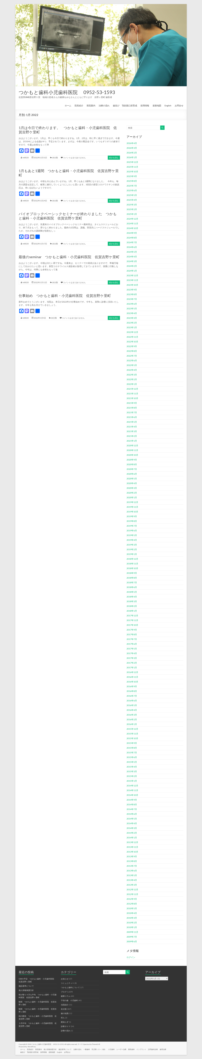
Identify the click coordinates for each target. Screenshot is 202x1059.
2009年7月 (132, 936)
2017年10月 (132, 625)
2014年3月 (132, 828)
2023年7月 (132, 299)
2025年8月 (132, 181)
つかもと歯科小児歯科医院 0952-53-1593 (67, 92)
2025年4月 (132, 200)
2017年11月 (132, 620)
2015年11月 (132, 733)
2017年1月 (132, 667)
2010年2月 (132, 922)
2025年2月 (132, 209)
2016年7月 (132, 695)
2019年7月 (132, 525)
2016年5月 (132, 705)
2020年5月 (132, 478)
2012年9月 (132, 899)
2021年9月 (132, 403)
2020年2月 (132, 492)
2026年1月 (132, 157)
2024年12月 (132, 218)
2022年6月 (132, 360)
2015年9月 (132, 743)
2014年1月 (132, 837)
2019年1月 (132, 554)
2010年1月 (132, 927)
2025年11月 (132, 166)
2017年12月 (132, 615)
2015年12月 (132, 729)
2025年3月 (132, 204)
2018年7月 (132, 582)
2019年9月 (132, 516)
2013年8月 (132, 861)
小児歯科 (114, 1049)
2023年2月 (132, 322)
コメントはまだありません (74, 157)
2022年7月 (132, 355)
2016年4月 (132, 710)
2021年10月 (132, 398)
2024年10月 (132, 228)
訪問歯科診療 (157, 1049)
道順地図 (157, 105)
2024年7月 (132, 242)
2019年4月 (132, 540)
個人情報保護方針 (26, 990)
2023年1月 (132, 327)
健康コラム (65, 996)
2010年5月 (132, 908)
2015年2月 (132, 776)
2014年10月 (132, 795)
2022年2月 (132, 379)
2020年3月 (132, 488)
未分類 (55, 157)
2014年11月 (132, 790)
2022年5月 (132, 365)
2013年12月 (132, 842)
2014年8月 (132, 804)
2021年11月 (132, 393)
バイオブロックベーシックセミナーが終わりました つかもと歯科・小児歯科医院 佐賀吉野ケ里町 (68, 216)
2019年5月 (132, 535)
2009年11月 (132, 932)
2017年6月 (132, 644)
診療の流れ (65, 1030)
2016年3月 (132, 714)
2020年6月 (132, 473)
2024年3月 (132, 261)
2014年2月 (132, 832)
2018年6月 (132, 587)
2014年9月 (132, 799)
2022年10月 (132, 341)
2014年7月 (132, 809)
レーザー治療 (125, 1049)
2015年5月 (132, 762)
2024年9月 (132, 233)
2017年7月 (132, 639)
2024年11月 (132, 223)
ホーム (68, 105)
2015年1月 (132, 781)
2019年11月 (132, 507)
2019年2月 (132, 549)
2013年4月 (132, 880)
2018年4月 (132, 596)
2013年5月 (132, 875)
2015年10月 (132, 738)
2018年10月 (132, 568)
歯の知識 (64, 1013)
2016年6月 (132, 700)
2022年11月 (132, 337)
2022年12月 (132, 332)
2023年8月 (132, 294)
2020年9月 (132, 459)
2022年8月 (132, 351)
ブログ (64, 992)
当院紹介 (64, 1005)
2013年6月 (132, 870)
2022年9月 (132, 346)
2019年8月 (132, 521)
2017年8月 (132, 634)
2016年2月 (132, 719)
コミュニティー (67, 983)
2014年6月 (132, 814)
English (168, 105)
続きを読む (114, 157)
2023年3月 (132, 318)
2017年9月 (132, 629)
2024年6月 (132, 247)
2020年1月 (132, 497)
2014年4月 (132, 823)
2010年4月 (132, 913)
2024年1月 (132, 270)
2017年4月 (132, 653)
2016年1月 (132, 724)
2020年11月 (132, 450)
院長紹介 (79, 105)
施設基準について (26, 986)
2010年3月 (132, 917)
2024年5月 (132, 251)
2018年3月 (132, 601)
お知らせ (64, 979)
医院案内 (91, 105)
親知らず (64, 1022)
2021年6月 (132, 417)
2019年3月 (132, 544)
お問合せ (179, 105)
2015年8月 (132, 747)
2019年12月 (132, 502)
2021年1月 (132, 440)
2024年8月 (132, 237)
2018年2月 (132, 606)
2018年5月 (132, 592)
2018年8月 (132, 577)
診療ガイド (65, 1026)
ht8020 (26, 157)
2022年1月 (132, 384)
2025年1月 (132, 214)
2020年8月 (132, 464)
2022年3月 (132, 374)
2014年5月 (132, 818)
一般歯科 (89, 1049)
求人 (63, 1017)
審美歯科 (135, 1049)
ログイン (131, 957)
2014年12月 (132, 785)
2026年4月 (132, 143)
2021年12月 (132, 388)
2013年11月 (132, 847)
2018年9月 (132, 573)
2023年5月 (132, 308)
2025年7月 (132, 185)
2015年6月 (132, 757)
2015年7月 (132, 752)
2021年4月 (132, 426)
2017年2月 (132, 662)
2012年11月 (132, 894)
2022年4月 (132, 370)
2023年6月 (132, 303)
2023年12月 (132, 275)
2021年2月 (132, 436)
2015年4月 (132, 766)
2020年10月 (132, 455)
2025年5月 (132, 195)
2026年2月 (132, 152)
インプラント (145, 1049)
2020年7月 (132, 469)
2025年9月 (132, 176)
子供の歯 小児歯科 (69, 1000)
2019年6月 (132, 530)
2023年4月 (132, 313)
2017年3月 (132, 658)
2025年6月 (132, 190)
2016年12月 (132, 672)
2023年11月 (132, 280)
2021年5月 (132, 422)
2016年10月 (132, 681)
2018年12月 (132, 559)
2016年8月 (132, 691)
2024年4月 (132, 256)
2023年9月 (132, 289)
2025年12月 (132, 162)
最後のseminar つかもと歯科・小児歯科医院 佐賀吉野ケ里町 (69, 257)
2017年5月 (132, 648)
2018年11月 (132, 563)
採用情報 (144, 105)
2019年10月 (132, 511)
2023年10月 (132, 285)
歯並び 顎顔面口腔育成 (125, 105)
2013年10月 (132, 851)
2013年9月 (132, 856)
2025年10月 (132, 171)
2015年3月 (132, 771)
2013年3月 (132, 884)
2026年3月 (132, 148)
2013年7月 (132, 866)
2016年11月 (132, 677)
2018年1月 (132, 610)
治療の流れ (104, 105)
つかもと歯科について (70, 987)
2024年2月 (132, 266)
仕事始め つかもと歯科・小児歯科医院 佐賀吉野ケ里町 (65, 295)
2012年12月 (132, 889)
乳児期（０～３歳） (101, 1049)
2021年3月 (132, 431)
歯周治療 (167, 1049)
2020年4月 (132, 483)
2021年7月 (132, 412)
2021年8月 (132, 407)
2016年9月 (132, 686)
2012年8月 (132, 903)
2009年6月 (132, 941)
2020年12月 (132, 445)
